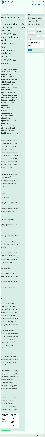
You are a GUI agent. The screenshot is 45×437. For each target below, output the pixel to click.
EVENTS (37, 1)
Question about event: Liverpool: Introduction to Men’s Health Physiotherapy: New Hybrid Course (36, 44)
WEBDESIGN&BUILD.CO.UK (38, 435)
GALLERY (35, 4)
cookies (7, 436)
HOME (33, 1)
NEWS (42, 1)
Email (31, 33)
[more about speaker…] (23, 26)
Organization (40, 28)
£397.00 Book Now (6, 15)
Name (31, 28)
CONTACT (41, 4)
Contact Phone (40, 34)
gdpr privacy (11, 436)
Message (36, 43)
